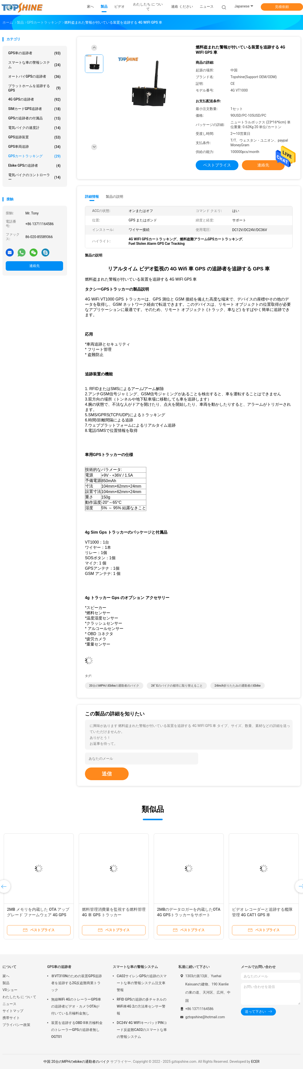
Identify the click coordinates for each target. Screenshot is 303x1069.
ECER (255, 1062)
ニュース (9, 1004)
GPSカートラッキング (34, 156)
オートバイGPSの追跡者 (34, 76)
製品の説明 (114, 197)
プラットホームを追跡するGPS (34, 88)
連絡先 (34, 266)
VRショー (9, 990)
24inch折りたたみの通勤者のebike (238, 685)
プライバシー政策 (16, 1025)
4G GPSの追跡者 (34, 99)
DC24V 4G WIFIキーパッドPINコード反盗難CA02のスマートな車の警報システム (142, 1030)
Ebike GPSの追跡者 (34, 165)
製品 (5, 983)
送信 (107, 774)
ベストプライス (217, 165)
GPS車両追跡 (34, 146)
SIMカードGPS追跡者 (34, 108)
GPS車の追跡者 (34, 53)
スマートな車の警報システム (34, 64)
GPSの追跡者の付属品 (34, 118)
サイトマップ (12, 1011)
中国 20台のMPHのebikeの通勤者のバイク (76, 1062)
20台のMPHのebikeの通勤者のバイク (114, 685)
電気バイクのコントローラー (34, 177)
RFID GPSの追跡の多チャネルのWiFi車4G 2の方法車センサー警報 (141, 1006)
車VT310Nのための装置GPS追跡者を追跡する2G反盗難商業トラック (76, 983)
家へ (5, 976)
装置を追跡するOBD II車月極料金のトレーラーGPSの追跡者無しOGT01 (77, 1030)
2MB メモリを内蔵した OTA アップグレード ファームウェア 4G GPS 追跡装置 (38, 915)
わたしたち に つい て (19, 997)
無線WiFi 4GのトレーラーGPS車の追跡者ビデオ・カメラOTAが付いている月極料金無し (76, 1006)
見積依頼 (282, 7)
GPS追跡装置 (34, 137)
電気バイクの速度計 (34, 127)
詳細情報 (92, 197)
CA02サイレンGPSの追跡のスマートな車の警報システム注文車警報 (142, 983)
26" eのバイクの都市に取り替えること (176, 685)
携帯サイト (11, 1018)
